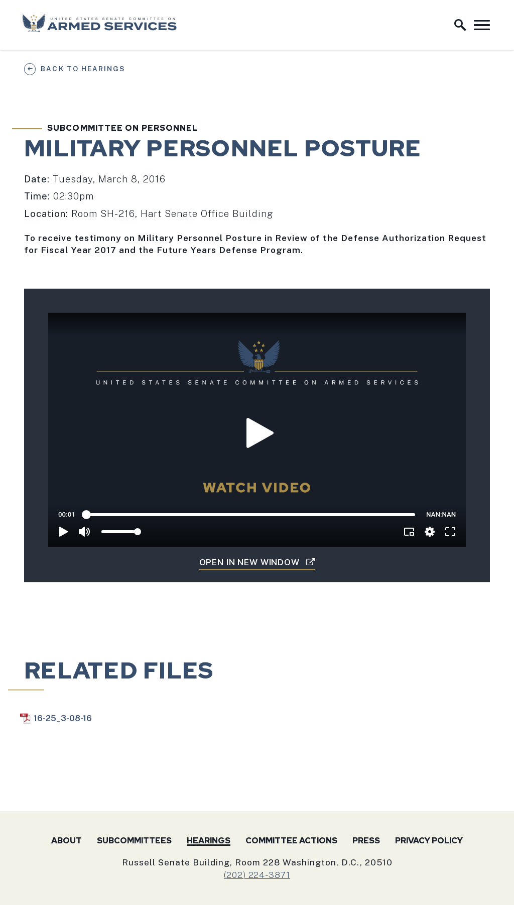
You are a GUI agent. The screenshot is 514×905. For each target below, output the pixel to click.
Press (366, 840)
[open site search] (460, 25)
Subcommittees (134, 840)
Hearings (208, 840)
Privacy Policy (429, 840)
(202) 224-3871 (257, 874)
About (66, 840)
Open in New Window (257, 562)
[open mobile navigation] (482, 25)
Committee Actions (291, 840)
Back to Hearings (82, 69)
